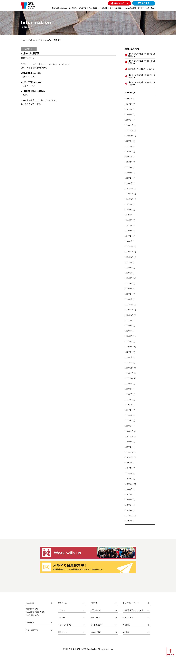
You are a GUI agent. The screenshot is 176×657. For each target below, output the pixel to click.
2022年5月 (128, 341)
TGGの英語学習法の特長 (35, 612)
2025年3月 (128, 173)
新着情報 (32, 40)
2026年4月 (128, 104)
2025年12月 (129, 125)
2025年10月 (129, 136)
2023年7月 (128, 268)
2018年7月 (128, 500)
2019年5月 (128, 468)
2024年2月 (128, 236)
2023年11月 (129, 252)
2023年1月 (128, 299)
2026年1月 (128, 120)
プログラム (62, 603)
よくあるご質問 (96, 625)
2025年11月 (129, 130)
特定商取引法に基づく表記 (133, 610)
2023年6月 (128, 273)
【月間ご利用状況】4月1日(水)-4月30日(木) (141, 55)
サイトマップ (128, 618)
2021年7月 (128, 394)
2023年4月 (128, 283)
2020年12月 (129, 431)
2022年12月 (129, 304)
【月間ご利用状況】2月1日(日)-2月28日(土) (141, 76)
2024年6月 (128, 220)
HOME (23, 40)
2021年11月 (129, 373)
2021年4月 (128, 410)
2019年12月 (129, 452)
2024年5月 (128, 225)
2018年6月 (128, 505)
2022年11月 (129, 310)
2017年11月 (129, 516)
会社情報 (126, 632)
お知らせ (41, 40)
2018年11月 (129, 484)
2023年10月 (129, 257)
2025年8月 (128, 146)
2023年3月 (128, 289)
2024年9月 (128, 204)
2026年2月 (128, 115)
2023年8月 (128, 262)
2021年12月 (129, 368)
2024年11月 (129, 194)
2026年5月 (128, 99)
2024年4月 (128, 231)
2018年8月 (128, 494)
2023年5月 (128, 278)
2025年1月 (128, 183)
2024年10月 (129, 199)
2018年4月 (128, 510)
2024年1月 (128, 241)
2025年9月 (128, 141)
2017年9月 (128, 521)
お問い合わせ (95, 610)
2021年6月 (128, 400)
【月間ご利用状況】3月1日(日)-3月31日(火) (141, 62)
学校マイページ (121, 3)
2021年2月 (128, 421)
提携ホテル (62, 632)
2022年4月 (128, 347)
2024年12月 (129, 188)
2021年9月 (128, 384)
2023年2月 (128, 294)
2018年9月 (128, 489)
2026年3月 (128, 109)
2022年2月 (128, 357)
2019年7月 (128, 463)
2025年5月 (128, 162)
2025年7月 (128, 152)
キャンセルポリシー (65, 625)
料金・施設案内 (32, 630)
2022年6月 (128, 336)
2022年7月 (128, 331)
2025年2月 (128, 178)
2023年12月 (129, 246)
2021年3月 (128, 415)
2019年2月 (128, 479)
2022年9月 (128, 320)
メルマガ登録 (95, 632)
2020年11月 (129, 436)
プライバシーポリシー (131, 603)
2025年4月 (128, 167)
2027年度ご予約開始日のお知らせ (141, 69)
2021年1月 (128, 426)
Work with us (95, 618)
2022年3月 (128, 352)
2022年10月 (129, 315)
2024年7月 (128, 215)
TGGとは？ (30, 603)
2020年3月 (128, 442)
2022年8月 (128, 326)
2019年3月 (128, 473)
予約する (145, 3)
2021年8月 (128, 389)
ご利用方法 (30, 623)
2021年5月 (128, 405)
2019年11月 (129, 458)
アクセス (61, 610)
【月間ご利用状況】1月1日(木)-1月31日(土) (141, 83)
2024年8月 (128, 210)
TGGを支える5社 (32, 615)
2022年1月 (128, 362)
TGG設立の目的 (32, 609)
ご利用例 (61, 618)
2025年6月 (128, 157)
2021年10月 (129, 378)
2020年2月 (128, 447)
